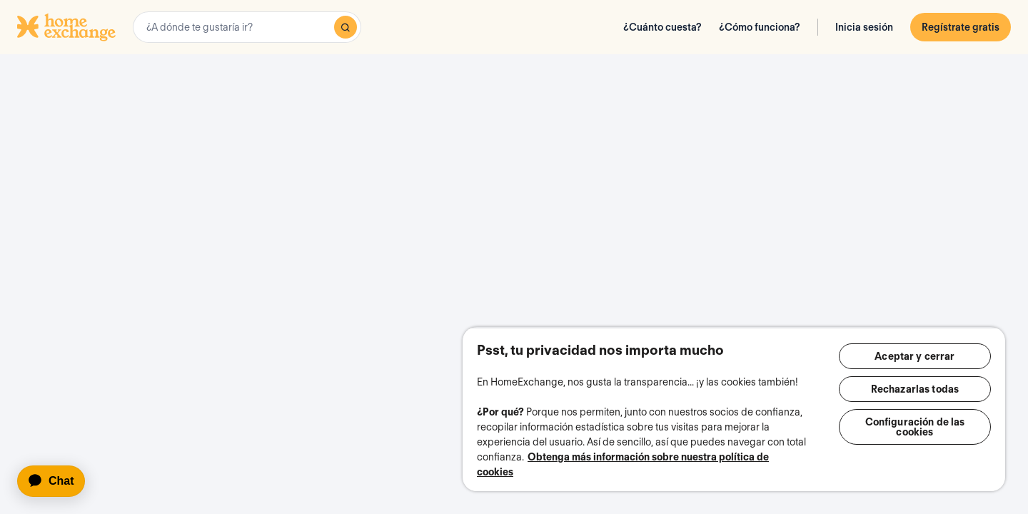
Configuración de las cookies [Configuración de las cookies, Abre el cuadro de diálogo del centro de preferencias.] (915, 427)
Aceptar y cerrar (914, 356)
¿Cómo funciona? (759, 27)
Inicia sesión (864, 27)
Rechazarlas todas (915, 389)
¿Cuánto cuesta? (662, 27)
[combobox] (247, 27)
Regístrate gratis (960, 27)
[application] (57, 481)
